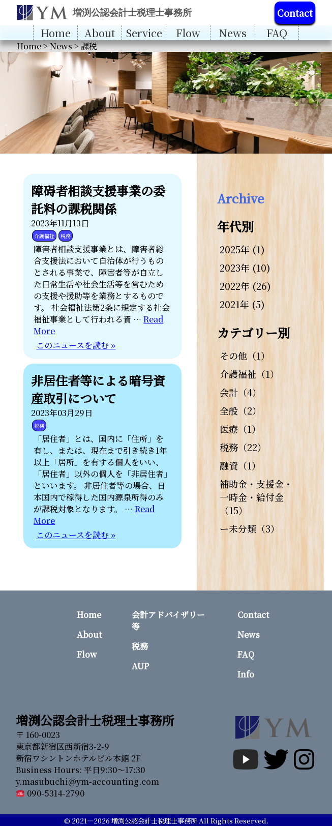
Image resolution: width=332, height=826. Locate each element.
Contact (295, 12)
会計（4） (240, 392)
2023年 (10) (245, 267)
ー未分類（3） (250, 528)
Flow (188, 32)
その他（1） (245, 355)
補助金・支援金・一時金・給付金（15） (256, 497)
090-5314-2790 (50, 793)
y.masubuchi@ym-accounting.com (87, 781)
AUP (140, 666)
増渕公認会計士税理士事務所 (154, 820)
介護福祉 (44, 236)
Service (144, 32)
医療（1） (240, 428)
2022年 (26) (245, 285)
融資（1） (240, 465)
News (233, 32)
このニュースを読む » (75, 345)
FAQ (276, 32)
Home (56, 32)
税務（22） (243, 447)
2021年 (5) (242, 304)
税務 (66, 236)
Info (245, 674)
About (99, 32)
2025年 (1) (242, 249)
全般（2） (240, 410)
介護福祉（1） (249, 373)
